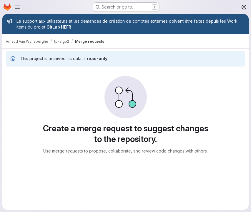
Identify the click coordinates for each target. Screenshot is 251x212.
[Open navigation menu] (17, 7)
